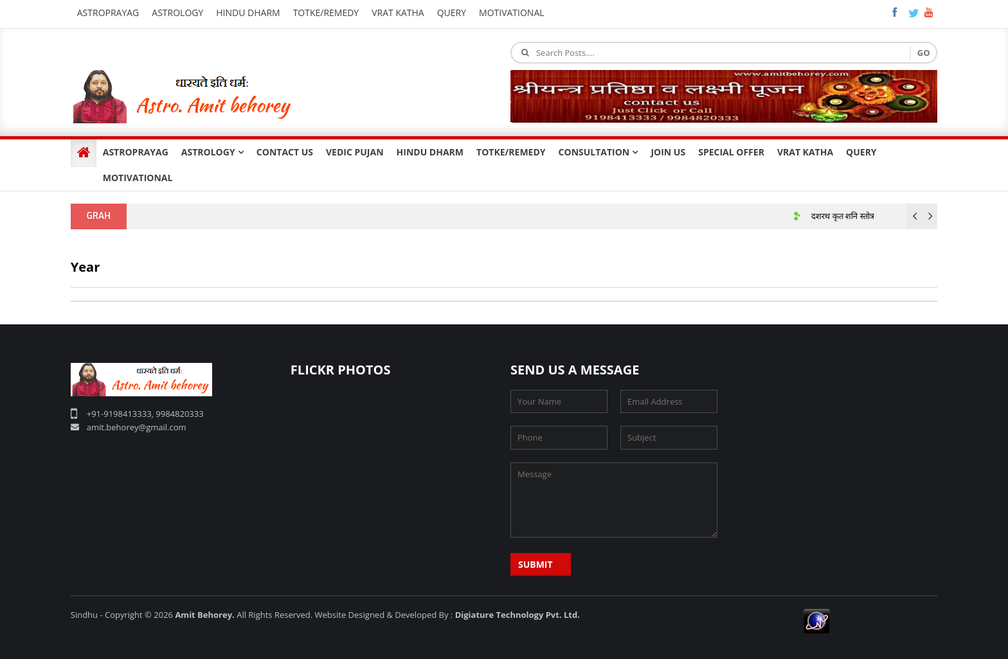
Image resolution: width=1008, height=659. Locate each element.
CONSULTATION (598, 152)
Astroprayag (108, 12)
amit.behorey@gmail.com (136, 427)
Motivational (511, 12)
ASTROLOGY (212, 152)
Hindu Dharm (248, 12)
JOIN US (668, 152)
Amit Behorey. (204, 614)
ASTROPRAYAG (135, 152)
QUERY (861, 152)
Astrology (177, 12)
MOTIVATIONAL (138, 177)
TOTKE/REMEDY (511, 152)
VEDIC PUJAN (355, 152)
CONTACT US (284, 152)
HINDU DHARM (430, 152)
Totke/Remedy (326, 12)
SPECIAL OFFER (731, 152)
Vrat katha (398, 12)
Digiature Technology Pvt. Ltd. (517, 614)
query (451, 12)
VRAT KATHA (805, 152)
